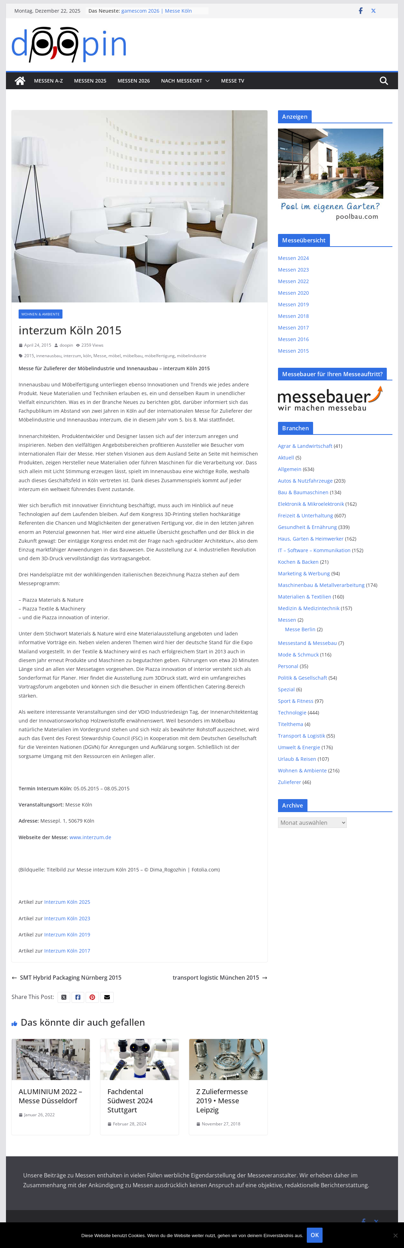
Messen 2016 (293, 339)
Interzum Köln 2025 (67, 902)
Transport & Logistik (301, 735)
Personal (288, 666)
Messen (287, 619)
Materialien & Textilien (304, 596)
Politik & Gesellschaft (302, 677)
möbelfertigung (160, 356)
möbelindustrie (191, 356)
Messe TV (232, 80)
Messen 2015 (293, 350)
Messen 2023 (293, 269)
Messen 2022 (293, 281)
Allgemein (290, 469)
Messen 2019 (293, 304)
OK (315, 1235)
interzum (72, 356)
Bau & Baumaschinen (303, 492)
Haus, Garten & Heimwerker (311, 538)
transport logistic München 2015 (220, 977)
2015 (29, 356)
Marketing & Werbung (304, 573)
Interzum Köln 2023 (67, 918)
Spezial (286, 689)
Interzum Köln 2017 (67, 950)
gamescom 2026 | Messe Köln (156, 10)
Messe (99, 356)
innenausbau (48, 356)
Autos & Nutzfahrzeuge (305, 480)
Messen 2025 (90, 80)
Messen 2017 (293, 327)
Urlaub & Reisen (297, 759)
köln (87, 356)
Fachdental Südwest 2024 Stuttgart (130, 1101)
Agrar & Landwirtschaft (305, 446)
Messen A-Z (48, 80)
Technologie (292, 712)
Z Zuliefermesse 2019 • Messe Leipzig (222, 1101)
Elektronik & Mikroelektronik (311, 504)
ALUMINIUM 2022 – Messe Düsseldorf (50, 1096)
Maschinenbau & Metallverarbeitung (321, 585)
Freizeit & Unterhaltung (305, 515)
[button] (206, 81)
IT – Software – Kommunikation (314, 550)
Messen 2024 (293, 258)
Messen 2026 (134, 80)
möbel (114, 356)
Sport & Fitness (295, 701)
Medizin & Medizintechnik (308, 608)
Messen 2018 (293, 316)
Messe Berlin (300, 629)
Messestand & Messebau (307, 643)
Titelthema (290, 724)
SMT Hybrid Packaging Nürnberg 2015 (66, 977)
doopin (66, 345)
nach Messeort (181, 80)
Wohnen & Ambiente (40, 314)
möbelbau (133, 356)
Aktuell (286, 457)
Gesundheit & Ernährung (307, 527)
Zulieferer (289, 782)
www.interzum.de (90, 837)
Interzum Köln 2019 (67, 934)
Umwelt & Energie (299, 747)
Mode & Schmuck (298, 654)
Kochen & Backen (298, 561)
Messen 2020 (293, 292)
